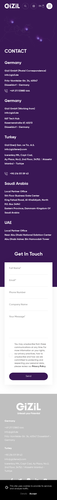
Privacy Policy (38, 366)
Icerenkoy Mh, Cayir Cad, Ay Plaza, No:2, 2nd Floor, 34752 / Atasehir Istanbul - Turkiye (27, 467)
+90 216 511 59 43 (13, 455)
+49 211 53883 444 (14, 428)
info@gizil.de (11, 432)
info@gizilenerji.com (15, 459)
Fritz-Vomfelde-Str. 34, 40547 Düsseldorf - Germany (28, 438)
